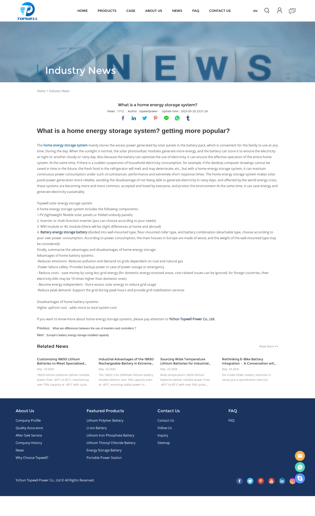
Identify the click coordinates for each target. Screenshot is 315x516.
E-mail (300, 456)
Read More (268, 346)
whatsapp (177, 118)
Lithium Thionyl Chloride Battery (111, 443)
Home (82, 11)
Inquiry (163, 435)
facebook (123, 118)
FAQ (195, 11)
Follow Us (165, 428)
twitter (145, 118)
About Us (153, 11)
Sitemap (164, 443)
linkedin (134, 118)
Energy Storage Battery (104, 450)
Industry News (59, 91)
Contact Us (166, 420)
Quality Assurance (29, 428)
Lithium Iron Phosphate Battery (110, 435)
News (177, 11)
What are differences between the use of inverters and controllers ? (94, 328)
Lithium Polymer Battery (105, 420)
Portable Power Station (104, 457)
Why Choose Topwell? (32, 457)
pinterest (155, 118)
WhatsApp (300, 467)
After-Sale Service (29, 435)
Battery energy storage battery (63, 232)
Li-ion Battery (97, 428)
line (166, 118)
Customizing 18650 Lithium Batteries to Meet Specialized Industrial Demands (60, 361)
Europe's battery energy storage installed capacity (78, 335)
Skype (300, 478)
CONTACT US (220, 11)
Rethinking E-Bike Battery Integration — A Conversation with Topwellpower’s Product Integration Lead (249, 361)
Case (130, 11)
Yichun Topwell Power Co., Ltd (191, 319)
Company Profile (28, 420)
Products (107, 11)
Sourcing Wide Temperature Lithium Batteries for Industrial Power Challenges (184, 361)
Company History (29, 443)
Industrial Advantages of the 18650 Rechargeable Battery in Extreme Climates (126, 361)
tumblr (188, 118)
